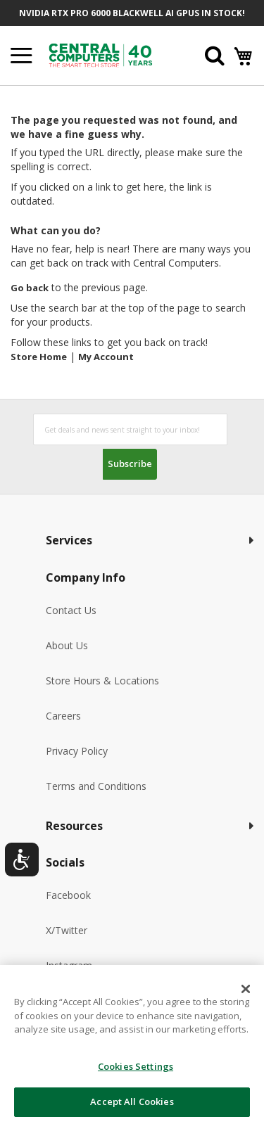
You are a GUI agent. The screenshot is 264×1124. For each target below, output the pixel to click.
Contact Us (71, 610)
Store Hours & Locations (102, 680)
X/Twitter (66, 930)
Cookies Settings (135, 1066)
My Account (106, 356)
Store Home (39, 356)
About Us (67, 645)
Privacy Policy (77, 751)
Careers (63, 715)
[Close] (245, 989)
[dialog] (132, 1044)
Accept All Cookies (131, 1101)
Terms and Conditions (96, 786)
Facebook (68, 895)
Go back (30, 287)
